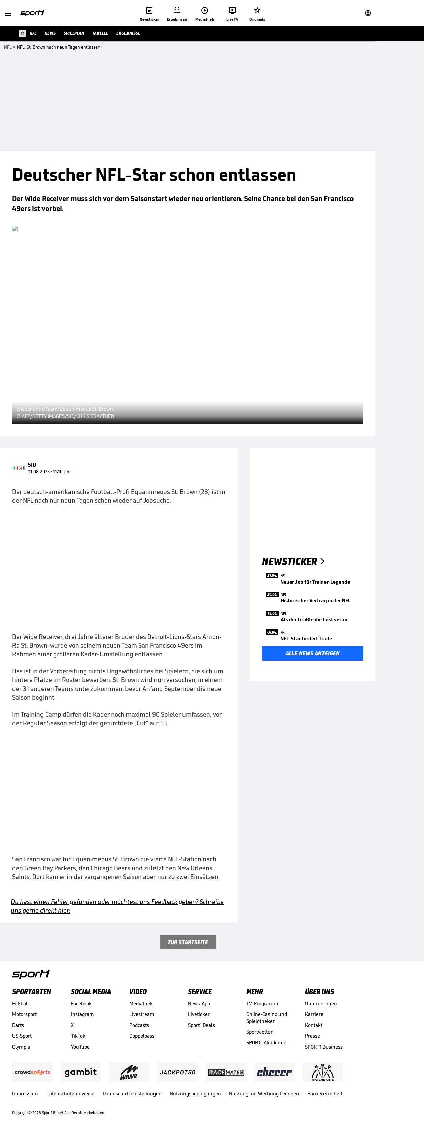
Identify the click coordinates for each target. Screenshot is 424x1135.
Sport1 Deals (201, 1025)
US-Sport (22, 1036)
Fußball (20, 1003)
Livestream (141, 1014)
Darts (18, 1025)
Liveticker (199, 1014)
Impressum (25, 1093)
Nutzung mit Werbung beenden (264, 1093)
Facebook (81, 1003)
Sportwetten (260, 1032)
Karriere (314, 1014)
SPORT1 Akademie (266, 1042)
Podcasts (139, 1025)
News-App (199, 1003)
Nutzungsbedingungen (195, 1093)
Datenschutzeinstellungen (132, 1093)
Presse (312, 1036)
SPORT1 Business (324, 1046)
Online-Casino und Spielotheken (266, 1017)
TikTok (78, 1036)
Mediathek (141, 1003)
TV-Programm (262, 1003)
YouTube (80, 1046)
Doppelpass (141, 1036)
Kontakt (313, 1025)
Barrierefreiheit (324, 1093)
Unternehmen (321, 1003)
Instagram (82, 1014)
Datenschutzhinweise (70, 1093)
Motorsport (24, 1014)
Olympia (21, 1046)
